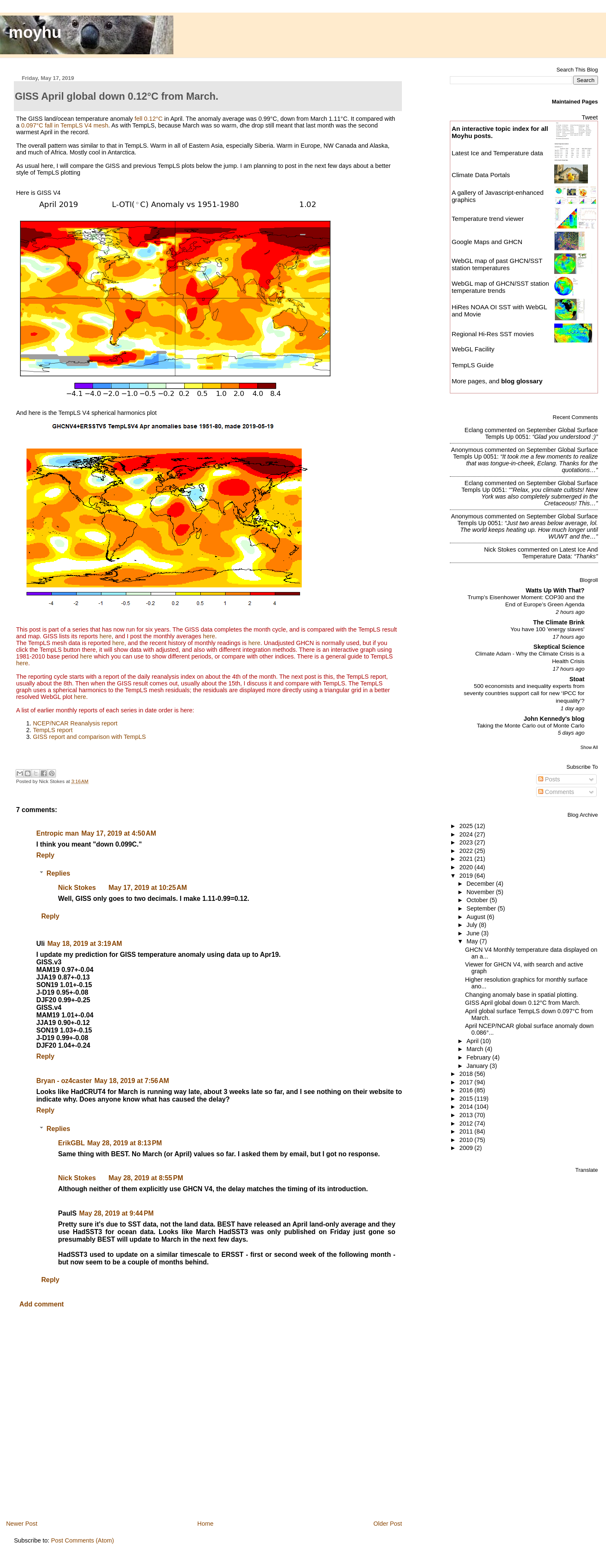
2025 (466, 826)
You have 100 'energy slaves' (547, 629)
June (474, 933)
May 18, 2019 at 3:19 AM (84, 943)
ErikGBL (71, 1143)
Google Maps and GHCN (487, 241)
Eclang (474, 430)
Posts (549, 779)
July (473, 924)
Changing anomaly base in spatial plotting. (521, 994)
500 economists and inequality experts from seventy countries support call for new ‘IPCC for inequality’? (524, 693)
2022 (466, 850)
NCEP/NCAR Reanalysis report (75, 723)
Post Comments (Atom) (82, 1540)
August (477, 916)
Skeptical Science (559, 646)
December (481, 883)
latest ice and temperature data (560, 553)
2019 (466, 875)
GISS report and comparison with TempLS (89, 736)
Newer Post (21, 1523)
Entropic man (57, 833)
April (474, 1041)
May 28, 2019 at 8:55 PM (146, 1178)
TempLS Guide (473, 365)
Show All (589, 747)
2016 (466, 1090)
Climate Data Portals (481, 174)
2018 (466, 1073)
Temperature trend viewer (488, 218)
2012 (466, 1123)
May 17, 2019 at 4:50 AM (118, 833)
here (106, 636)
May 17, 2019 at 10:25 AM (148, 887)
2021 (466, 858)
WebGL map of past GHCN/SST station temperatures (497, 264)
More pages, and (497, 381)
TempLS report (52, 730)
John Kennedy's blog (554, 718)
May (473, 941)
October (478, 900)
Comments (556, 792)
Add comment (41, 1304)
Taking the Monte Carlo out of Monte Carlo (531, 725)
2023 (466, 842)
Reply (45, 855)
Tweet (590, 117)
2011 (466, 1131)
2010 (466, 1139)
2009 (466, 1147)
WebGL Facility (473, 349)
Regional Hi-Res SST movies (493, 333)
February (479, 1057)
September (482, 908)
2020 (466, 867)
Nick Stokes (77, 887)
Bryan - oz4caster (64, 1080)
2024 (466, 834)
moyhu (35, 32)
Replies (58, 873)
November (481, 892)
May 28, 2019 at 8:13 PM (124, 1143)
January (478, 1065)
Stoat (577, 679)
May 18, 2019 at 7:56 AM (131, 1080)
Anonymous (467, 449)
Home (205, 1523)
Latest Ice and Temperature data (498, 153)
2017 (466, 1082)
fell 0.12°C (149, 118)
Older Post (387, 1523)
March (476, 1049)
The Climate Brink (559, 622)
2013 (466, 1115)
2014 (466, 1106)
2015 (466, 1098)
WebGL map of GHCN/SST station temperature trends (500, 287)
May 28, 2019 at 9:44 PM (116, 1213)
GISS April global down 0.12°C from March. (522, 1002)
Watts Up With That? (555, 590)
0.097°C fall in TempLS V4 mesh (64, 125)
